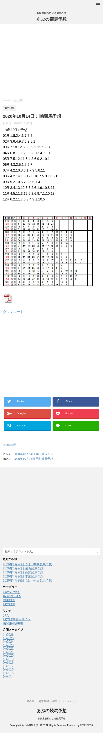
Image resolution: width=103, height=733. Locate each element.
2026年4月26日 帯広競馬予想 (23, 576)
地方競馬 (11, 444)
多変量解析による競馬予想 (51, 718)
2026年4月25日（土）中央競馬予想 (27, 580)
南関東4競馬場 (13, 623)
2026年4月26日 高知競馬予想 (23, 572)
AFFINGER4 (86, 725)
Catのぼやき (11, 592)
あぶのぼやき (12, 596)
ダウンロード (13, 312)
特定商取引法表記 (48, 701)
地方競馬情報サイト (17, 619)
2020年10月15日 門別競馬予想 (33, 458)
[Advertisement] (51, 61)
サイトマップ (69, 701)
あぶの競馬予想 (51, 19)
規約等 (30, 701)
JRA (6, 615)
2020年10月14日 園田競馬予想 (33, 454)
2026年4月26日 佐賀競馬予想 (23, 568)
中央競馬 (9, 600)
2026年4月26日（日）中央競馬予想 (27, 564)
